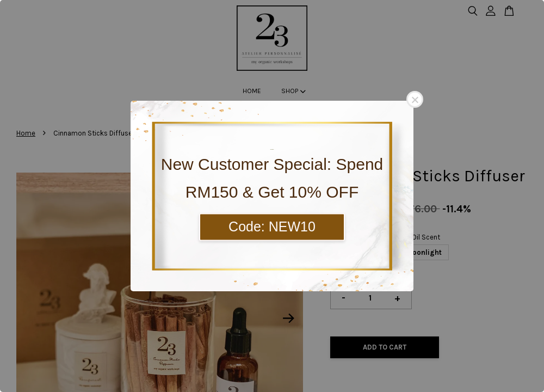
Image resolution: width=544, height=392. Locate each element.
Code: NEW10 (272, 226)
